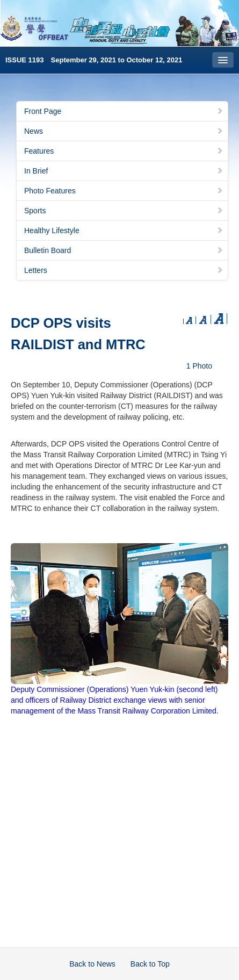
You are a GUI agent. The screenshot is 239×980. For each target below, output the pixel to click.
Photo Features (123, 190)
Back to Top (150, 964)
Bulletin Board (123, 250)
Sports (123, 210)
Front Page (123, 111)
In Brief (123, 171)
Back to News (92, 964)
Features (123, 151)
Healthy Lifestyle (123, 230)
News (123, 131)
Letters (123, 270)
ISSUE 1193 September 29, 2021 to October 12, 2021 (94, 60)
